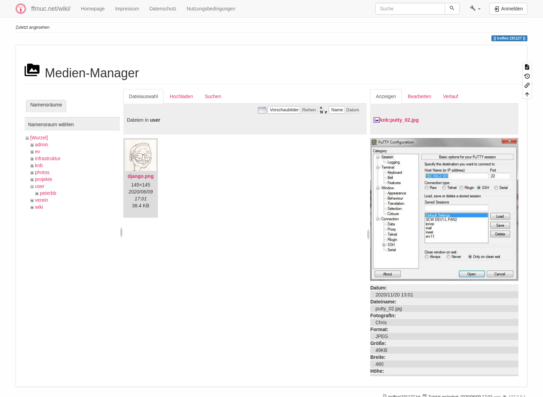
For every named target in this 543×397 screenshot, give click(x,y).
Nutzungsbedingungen (211, 8)
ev (37, 151)
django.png (140, 176)
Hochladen (181, 96)
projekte (43, 179)
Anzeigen (386, 96)
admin (41, 144)
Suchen (213, 96)
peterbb (48, 193)
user (39, 186)
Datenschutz (162, 8)
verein (41, 200)
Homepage (93, 8)
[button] (475, 8)
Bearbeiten (419, 96)
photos (42, 172)
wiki (39, 207)
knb (39, 165)
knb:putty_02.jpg (399, 120)
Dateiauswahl (143, 96)
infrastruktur (48, 158)
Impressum (127, 8)
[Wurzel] (39, 137)
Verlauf (450, 96)
